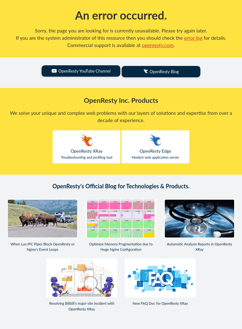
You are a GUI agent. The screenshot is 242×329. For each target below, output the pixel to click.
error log (193, 38)
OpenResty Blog (161, 71)
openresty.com (158, 45)
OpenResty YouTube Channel (81, 70)
